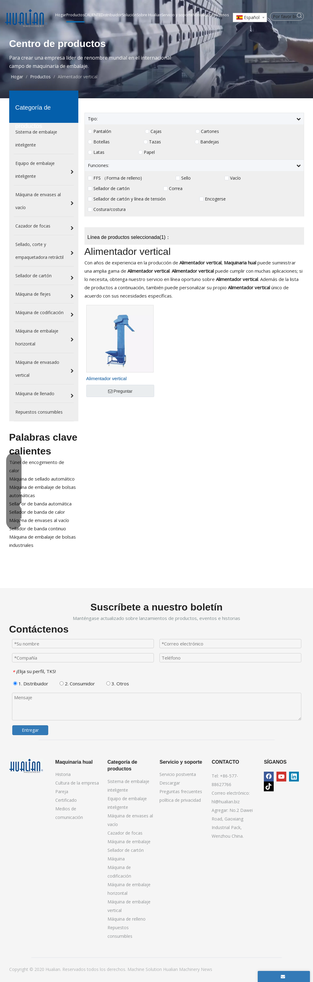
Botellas (101, 142)
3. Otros (117, 683)
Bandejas (209, 142)
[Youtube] (281, 776)
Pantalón (102, 131)
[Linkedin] (294, 776)
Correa (175, 188)
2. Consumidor (77, 683)
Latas (98, 152)
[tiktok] (269, 786)
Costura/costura (109, 209)
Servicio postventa (177, 774)
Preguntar (120, 391)
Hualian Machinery (182, 969)
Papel (149, 152)
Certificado (66, 800)
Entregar (30, 730)
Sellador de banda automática (40, 504)
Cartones (210, 131)
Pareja (61, 791)
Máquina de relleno (127, 919)
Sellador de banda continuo (37, 528)
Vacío (235, 178)
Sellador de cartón (111, 188)
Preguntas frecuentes (180, 791)
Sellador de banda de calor (37, 512)
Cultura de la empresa (77, 783)
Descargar (169, 783)
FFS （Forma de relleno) (117, 178)
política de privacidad (180, 800)
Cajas (156, 131)
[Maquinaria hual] (26, 766)
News (206, 969)
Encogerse (215, 199)
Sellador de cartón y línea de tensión (129, 199)
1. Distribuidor (30, 683)
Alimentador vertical (106, 378)
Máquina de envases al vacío (39, 520)
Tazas (155, 142)
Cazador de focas (125, 833)
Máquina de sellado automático (42, 479)
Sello (186, 178)
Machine (136, 969)
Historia (63, 774)
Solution (154, 969)
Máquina (116, 859)
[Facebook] (269, 776)
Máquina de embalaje (129, 841)
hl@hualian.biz (226, 802)
